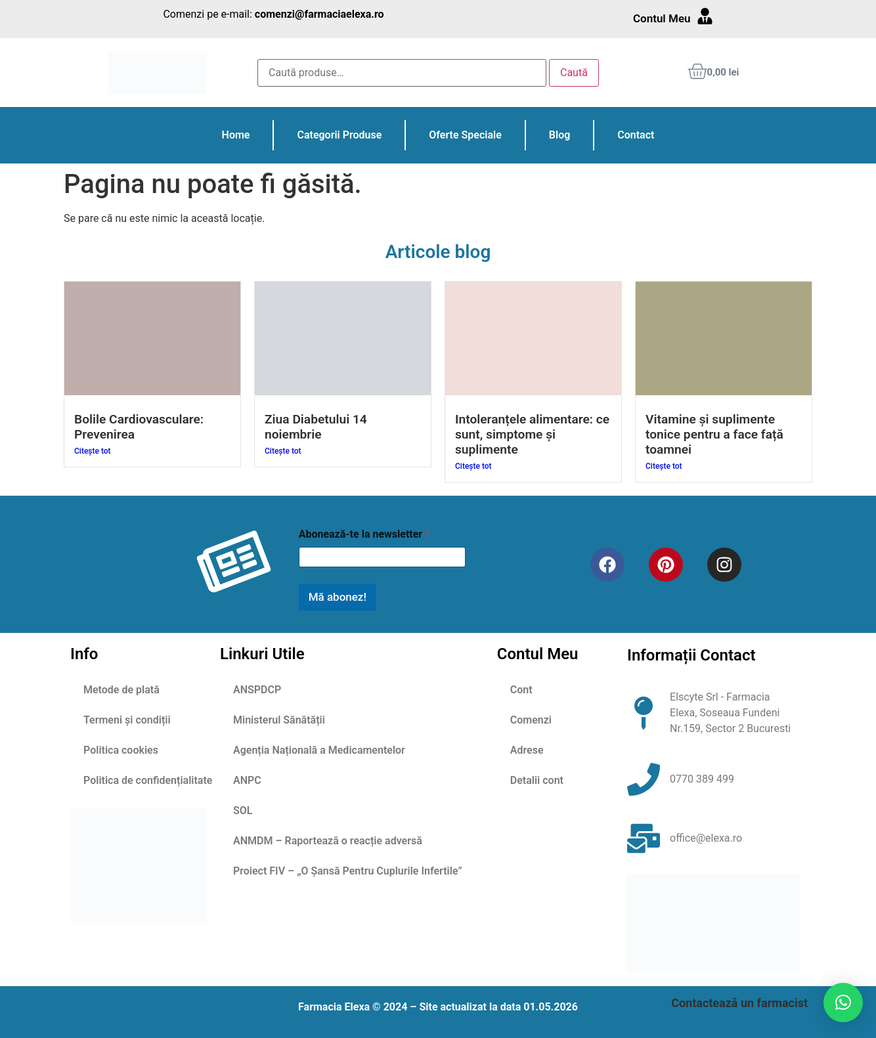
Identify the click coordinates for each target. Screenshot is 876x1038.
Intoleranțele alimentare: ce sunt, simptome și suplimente (532, 434)
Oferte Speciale (465, 135)
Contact (635, 135)
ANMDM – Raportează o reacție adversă (327, 840)
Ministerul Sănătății (279, 720)
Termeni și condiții (127, 720)
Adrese (527, 750)
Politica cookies (120, 750)
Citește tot (92, 451)
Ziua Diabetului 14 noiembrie (316, 427)
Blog (559, 135)
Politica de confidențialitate (147, 780)
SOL (242, 810)
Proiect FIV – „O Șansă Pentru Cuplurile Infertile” (347, 871)
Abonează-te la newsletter (364, 534)
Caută (574, 72)
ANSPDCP (257, 689)
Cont (521, 689)
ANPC (247, 780)
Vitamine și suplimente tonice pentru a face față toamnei (714, 434)
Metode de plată (121, 689)
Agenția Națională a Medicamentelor (319, 750)
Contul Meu (662, 18)
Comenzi (531, 720)
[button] (843, 1002)
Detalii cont (536, 780)
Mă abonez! (337, 596)
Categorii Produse (339, 135)
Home (236, 135)
